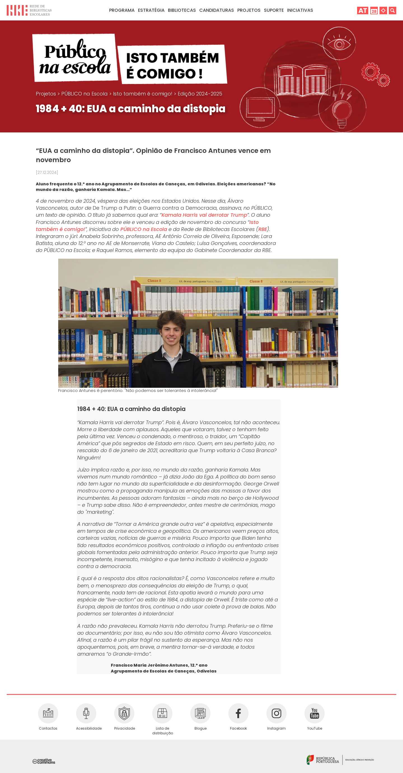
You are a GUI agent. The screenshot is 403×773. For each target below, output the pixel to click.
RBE (262, 229)
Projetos (249, 10)
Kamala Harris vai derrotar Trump (204, 214)
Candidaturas (216, 10)
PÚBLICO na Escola (85, 93)
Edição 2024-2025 (200, 93)
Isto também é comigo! (143, 93)
